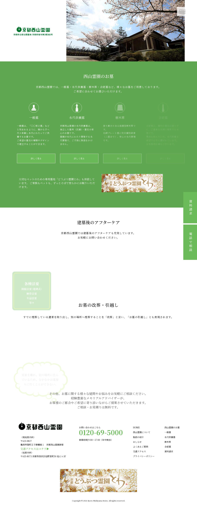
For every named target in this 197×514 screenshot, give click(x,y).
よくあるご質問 (140, 446)
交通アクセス (139, 451)
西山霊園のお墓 (172, 427)
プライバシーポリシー (144, 456)
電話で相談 (190, 242)
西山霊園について (141, 432)
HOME (136, 427)
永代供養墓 (170, 437)
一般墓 (168, 432)
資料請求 (190, 208)
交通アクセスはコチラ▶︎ (34, 449)
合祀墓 (168, 446)
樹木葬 (168, 441)
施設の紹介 (138, 437)
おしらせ (137, 441)
